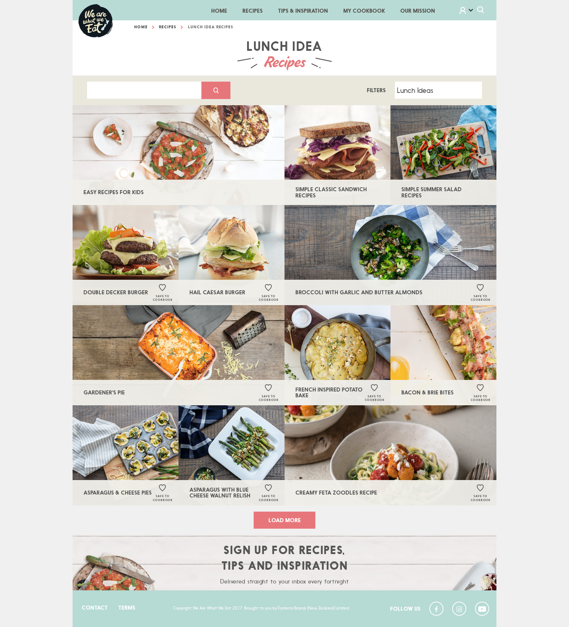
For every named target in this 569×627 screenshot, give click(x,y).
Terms (126, 607)
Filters (376, 91)
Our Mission (417, 10)
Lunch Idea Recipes (211, 28)
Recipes (252, 10)
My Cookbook (364, 10)
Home (223, 10)
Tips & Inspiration (303, 10)
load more (285, 521)
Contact (95, 607)
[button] (471, 11)
